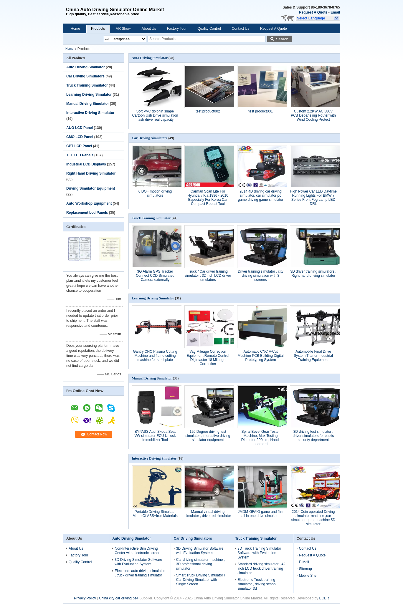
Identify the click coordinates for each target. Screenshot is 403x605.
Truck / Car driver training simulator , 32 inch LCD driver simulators (207, 275)
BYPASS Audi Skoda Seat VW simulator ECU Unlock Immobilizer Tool (155, 436)
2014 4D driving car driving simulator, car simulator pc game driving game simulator (260, 195)
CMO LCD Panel (79, 137)
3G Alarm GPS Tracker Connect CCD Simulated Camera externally (155, 275)
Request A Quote (313, 12)
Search (282, 39)
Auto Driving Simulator (85, 67)
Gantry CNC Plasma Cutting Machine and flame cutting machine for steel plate (155, 355)
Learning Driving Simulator (89, 94)
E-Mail (304, 562)
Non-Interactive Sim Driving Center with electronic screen (137, 550)
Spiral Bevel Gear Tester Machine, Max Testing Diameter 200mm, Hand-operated (260, 438)
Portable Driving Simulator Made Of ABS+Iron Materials (155, 514)
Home (75, 28)
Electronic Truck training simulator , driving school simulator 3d (256, 584)
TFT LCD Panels (79, 155)
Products (98, 28)
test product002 (208, 111)
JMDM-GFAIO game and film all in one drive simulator (260, 514)
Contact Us (240, 28)
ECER (324, 598)
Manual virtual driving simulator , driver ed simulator (208, 514)
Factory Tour (176, 28)
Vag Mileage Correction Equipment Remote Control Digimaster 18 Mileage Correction (207, 357)
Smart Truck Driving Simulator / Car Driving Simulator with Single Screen (200, 579)
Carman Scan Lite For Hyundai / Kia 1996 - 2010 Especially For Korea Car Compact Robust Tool (207, 197)
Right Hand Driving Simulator (90, 173)
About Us (148, 28)
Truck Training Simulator (87, 85)
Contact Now (97, 434)
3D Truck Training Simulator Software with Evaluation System (259, 552)
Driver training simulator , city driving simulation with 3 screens (260, 275)
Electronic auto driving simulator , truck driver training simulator (140, 573)
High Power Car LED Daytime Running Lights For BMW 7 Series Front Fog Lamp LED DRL (313, 197)
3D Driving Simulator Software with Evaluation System (138, 562)
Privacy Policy (85, 598)
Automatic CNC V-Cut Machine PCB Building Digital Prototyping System (260, 355)
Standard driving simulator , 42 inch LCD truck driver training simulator (261, 568)
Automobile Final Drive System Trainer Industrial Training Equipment (313, 355)
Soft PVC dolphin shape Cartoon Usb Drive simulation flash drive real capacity (155, 115)
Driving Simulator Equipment (90, 188)
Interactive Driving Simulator (90, 113)
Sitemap (305, 569)
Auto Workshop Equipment (89, 203)
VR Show (123, 28)
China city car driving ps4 (118, 598)
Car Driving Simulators (85, 76)
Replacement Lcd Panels (87, 212)
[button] (318, 18)
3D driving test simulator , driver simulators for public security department (313, 436)
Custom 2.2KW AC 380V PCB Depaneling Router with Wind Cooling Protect (313, 115)
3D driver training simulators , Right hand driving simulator (313, 273)
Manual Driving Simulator (87, 104)
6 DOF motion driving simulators (155, 193)
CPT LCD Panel (79, 146)
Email (335, 12)
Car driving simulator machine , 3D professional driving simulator (200, 564)
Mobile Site (307, 575)
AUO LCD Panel (79, 128)
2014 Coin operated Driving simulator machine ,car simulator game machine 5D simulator (313, 518)
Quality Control (209, 28)
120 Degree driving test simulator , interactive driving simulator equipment (207, 436)
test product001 (260, 111)
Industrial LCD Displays (86, 164)
